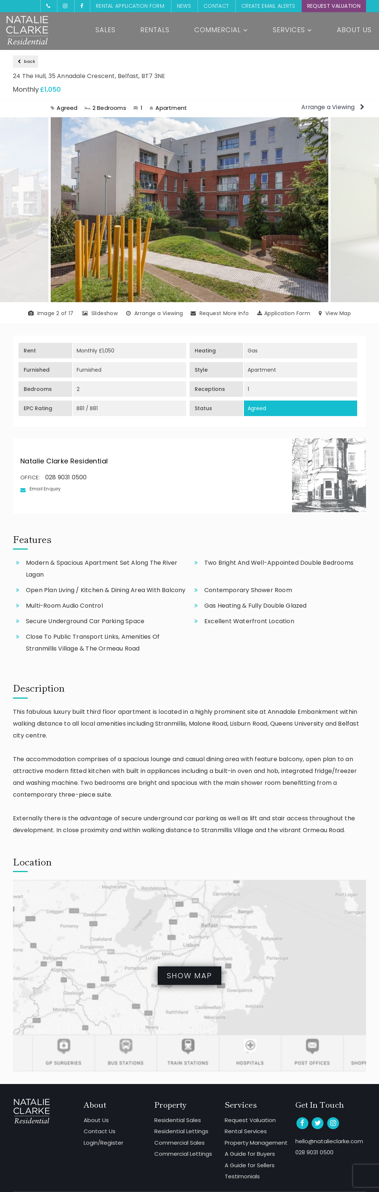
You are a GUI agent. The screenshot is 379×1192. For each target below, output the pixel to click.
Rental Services (246, 1131)
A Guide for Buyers (250, 1154)
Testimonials (242, 1176)
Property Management (256, 1143)
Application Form (283, 313)
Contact (216, 6)
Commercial (221, 30)
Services (292, 30)
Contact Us (99, 1131)
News (184, 6)
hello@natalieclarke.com (329, 1141)
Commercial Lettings (183, 1154)
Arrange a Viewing (332, 107)
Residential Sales (177, 1120)
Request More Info (220, 313)
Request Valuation (333, 6)
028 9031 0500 (66, 477)
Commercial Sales (179, 1143)
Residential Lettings (181, 1131)
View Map (335, 313)
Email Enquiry (45, 489)
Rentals (155, 30)
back (26, 61)
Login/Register (103, 1143)
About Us (354, 30)
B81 (80, 408)
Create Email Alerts (268, 6)
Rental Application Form (130, 6)
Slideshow (100, 313)
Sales (105, 30)
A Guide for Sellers (250, 1165)
